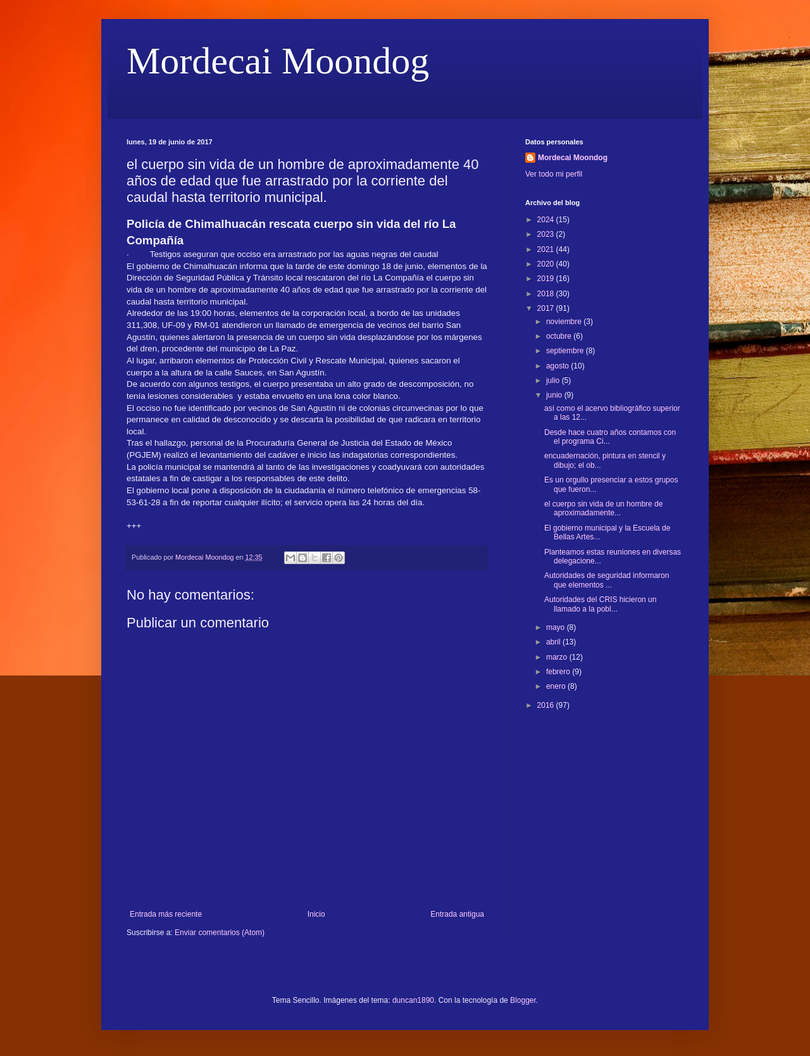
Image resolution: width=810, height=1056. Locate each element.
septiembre (566, 350)
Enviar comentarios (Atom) (220, 932)
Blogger (523, 1000)
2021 (546, 249)
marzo (558, 657)
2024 (546, 219)
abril (554, 642)
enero (557, 686)
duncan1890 (413, 1000)
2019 (546, 278)
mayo (556, 627)
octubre (559, 336)
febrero (559, 671)
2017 (546, 308)
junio (555, 395)
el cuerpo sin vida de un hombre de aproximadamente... (603, 508)
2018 (546, 293)
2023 (546, 234)
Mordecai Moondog (278, 61)
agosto (558, 365)
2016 (546, 705)
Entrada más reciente (166, 914)
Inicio (316, 914)
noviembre (564, 321)
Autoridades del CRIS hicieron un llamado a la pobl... (600, 604)
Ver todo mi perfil (553, 174)
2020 (546, 264)
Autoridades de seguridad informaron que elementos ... (606, 580)
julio (554, 380)
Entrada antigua (457, 914)
